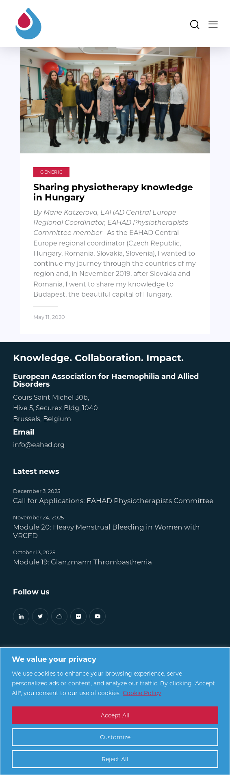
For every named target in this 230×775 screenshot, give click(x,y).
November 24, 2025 (38, 517)
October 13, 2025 (34, 552)
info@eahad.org (39, 445)
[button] (213, 23)
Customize (115, 737)
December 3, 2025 (36, 490)
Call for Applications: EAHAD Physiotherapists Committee (113, 500)
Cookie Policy (142, 693)
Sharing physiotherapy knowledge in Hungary (114, 192)
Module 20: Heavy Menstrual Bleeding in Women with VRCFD (106, 531)
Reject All (115, 759)
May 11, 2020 (49, 316)
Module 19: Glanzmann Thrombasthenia (82, 562)
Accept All (115, 715)
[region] (115, 711)
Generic (51, 172)
